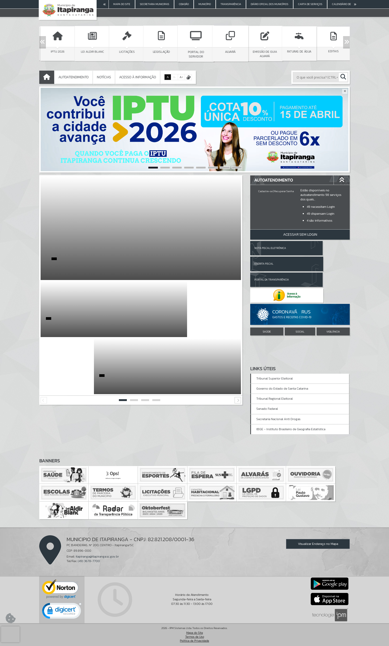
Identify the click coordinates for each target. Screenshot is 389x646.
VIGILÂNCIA (333, 300)
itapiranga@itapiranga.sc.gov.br (97, 556)
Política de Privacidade (194, 641)
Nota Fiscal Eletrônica (270, 248)
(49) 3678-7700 (89, 561)
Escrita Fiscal (313, 248)
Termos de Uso (194, 637)
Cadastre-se (265, 191)
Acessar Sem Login (300, 234)
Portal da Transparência (271, 264)
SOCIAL (300, 300)
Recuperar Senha (284, 191)
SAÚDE (267, 300)
